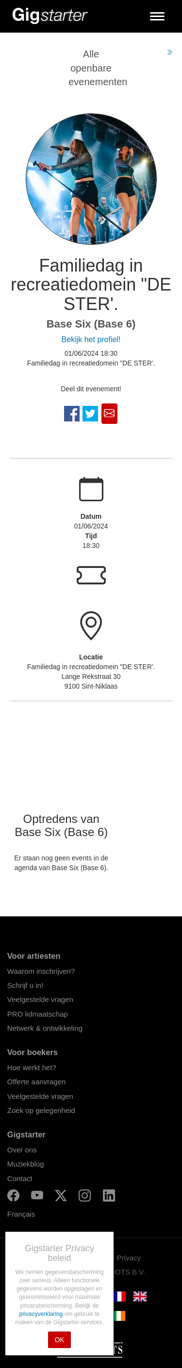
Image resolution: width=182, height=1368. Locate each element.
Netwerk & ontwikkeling (45, 1028)
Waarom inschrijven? (41, 971)
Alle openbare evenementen (97, 68)
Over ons (22, 1150)
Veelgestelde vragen (40, 999)
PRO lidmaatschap (37, 1014)
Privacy (129, 1258)
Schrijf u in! (25, 985)
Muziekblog (25, 1164)
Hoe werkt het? (31, 1067)
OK (59, 1340)
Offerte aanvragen (36, 1081)
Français (21, 1214)
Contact (20, 1178)
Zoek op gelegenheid (41, 1110)
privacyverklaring (41, 1314)
